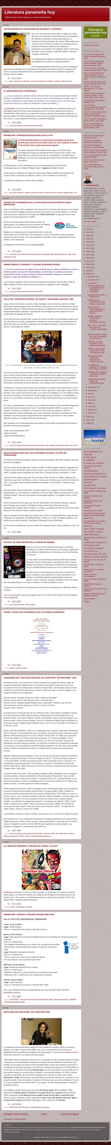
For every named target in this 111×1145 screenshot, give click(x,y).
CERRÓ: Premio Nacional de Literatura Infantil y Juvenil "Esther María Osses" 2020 (94, 95)
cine (10, 604)
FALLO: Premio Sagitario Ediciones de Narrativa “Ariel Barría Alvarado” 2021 (94, 126)
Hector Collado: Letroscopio (94, 529)
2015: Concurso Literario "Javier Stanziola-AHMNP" (95, 156)
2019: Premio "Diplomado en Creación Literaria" (94, 136)
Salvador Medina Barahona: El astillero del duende (95, 595)
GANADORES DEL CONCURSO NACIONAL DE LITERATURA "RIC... (96, 359)
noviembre (92, 280)
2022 (88, 232)
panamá (18, 668)
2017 (88, 248)
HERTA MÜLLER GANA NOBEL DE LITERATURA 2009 (27, 1012)
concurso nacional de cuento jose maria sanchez (27, 445)
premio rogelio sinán (65, 193)
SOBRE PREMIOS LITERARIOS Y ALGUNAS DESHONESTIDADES (32, 265)
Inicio (44, 1114)
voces (14, 257)
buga (11, 81)
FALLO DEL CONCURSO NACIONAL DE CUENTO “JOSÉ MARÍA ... (97, 328)
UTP (75, 193)
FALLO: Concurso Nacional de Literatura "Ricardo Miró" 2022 (95, 83)
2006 (88, 423)
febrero (91, 410)
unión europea (30, 604)
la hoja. (12, 907)
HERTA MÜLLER (15, 1107)
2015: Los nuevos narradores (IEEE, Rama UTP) (94, 161)
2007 (88, 420)
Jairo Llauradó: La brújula (93, 532)
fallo (47, 445)
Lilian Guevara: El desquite (93, 548)
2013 (88, 261)
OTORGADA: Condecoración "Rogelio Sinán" (94, 101)
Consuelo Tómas (90, 485)
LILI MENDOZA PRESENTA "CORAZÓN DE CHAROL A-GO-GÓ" (31, 846)
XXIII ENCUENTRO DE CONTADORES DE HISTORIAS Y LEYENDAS (32, 29)
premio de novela (51, 193)
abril (90, 403)
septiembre (92, 387)
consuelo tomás (49, 833)
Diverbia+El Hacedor (91, 45)
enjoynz (52, 1137)
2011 (88, 267)
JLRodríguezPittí (92, 185)
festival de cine (18, 604)
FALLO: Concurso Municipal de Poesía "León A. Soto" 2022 (95, 120)
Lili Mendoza (9, 892)
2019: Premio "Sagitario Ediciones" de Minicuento (93, 141)
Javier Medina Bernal (91, 535)
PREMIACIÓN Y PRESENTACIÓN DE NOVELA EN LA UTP (28, 135)
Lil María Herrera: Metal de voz (95, 542)
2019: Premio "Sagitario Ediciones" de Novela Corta (94, 146)
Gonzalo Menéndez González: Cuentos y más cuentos (95, 522)
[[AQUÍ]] (10, 108)
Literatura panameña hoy (30, 12)
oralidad (57, 81)
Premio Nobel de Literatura (39, 1107)
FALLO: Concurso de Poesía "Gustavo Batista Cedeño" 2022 (95, 69)
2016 (88, 251)
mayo (90, 400)
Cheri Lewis (88, 482)
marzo (90, 406)
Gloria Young (88, 518)
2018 (88, 245)
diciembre (92, 277)
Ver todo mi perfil (90, 221)
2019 (88, 242)
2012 (88, 264)
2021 (88, 235)
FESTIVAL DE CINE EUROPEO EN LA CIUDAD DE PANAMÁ (29, 542)
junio (90, 397)
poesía (24, 668)
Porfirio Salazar (24, 836)
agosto (91, 390)
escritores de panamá (38, 81)
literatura (71, 833)
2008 (88, 417)
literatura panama (60, 254)
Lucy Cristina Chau (91, 551)
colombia (26, 81)
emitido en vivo (71, 1052)
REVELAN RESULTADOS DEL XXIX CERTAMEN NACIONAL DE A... (97, 336)
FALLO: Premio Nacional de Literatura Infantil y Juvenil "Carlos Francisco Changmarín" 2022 (95, 76)
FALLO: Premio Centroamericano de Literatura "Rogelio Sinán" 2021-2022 (95, 107)
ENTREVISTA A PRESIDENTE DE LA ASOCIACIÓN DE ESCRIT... (96, 310)
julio (90, 394)
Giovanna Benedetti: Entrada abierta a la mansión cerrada (94, 514)
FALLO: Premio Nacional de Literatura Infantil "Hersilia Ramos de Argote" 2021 (94, 63)
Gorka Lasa (88, 526)
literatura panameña (56, 445)
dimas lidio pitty (61, 833)
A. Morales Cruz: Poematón (94, 463)
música (12, 668)
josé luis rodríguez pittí (45, 254)
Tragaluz (87, 601)
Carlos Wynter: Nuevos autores (95, 477)
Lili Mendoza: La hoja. (92, 545)
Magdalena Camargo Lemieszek (95, 557)
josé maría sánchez (16, 193)
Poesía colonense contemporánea (90, 575)
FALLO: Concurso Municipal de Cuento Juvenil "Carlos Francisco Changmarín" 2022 (95, 114)
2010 (88, 271)
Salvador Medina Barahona (41, 836)
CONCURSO (14, 999)
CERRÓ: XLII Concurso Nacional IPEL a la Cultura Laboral (93, 88)
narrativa (50, 81)
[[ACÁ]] (51, 119)
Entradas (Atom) (20, 1119)
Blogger (73, 1137)
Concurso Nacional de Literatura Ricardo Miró (25, 126)
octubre (91, 283)
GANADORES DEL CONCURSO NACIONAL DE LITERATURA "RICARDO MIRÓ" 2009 (40, 678)
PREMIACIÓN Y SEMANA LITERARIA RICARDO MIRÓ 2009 (29, 915)
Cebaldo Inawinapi (90, 479)
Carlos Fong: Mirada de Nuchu (95, 474)
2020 (88, 239)
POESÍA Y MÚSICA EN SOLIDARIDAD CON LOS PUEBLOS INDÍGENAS (34, 612)
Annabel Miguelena (91, 471)
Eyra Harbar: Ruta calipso (93, 510)
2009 (88, 274)
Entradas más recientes (16, 1114)
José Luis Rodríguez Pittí (93, 452)
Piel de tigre (88, 454)
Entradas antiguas (70, 1114)
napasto (27, 193)
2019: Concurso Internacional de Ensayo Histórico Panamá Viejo (95, 151)
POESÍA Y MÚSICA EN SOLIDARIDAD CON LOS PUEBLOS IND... (96, 351)
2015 (88, 255)
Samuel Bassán (89, 598)
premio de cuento (37, 193)
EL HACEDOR (89, 460)
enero (90, 413)
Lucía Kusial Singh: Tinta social (95, 554)
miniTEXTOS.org (90, 457)
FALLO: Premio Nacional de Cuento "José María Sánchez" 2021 (95, 56)
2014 (88, 258)
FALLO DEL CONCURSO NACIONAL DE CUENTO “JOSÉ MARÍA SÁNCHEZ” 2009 (38, 299)
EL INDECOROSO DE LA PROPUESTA (20, 91)
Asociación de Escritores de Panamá (22, 254)
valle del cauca (66, 81)
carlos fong (18, 81)
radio (69, 254)
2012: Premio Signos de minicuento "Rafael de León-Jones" (94, 167)
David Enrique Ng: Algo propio (95, 488)
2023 (88, 229)
